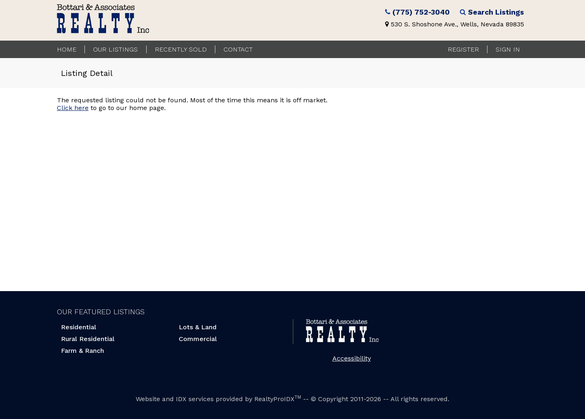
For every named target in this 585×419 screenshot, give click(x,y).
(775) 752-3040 (421, 12)
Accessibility (351, 358)
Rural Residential (88, 339)
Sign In (508, 49)
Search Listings (496, 12)
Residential (78, 327)
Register (463, 49)
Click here (73, 108)
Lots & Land (198, 327)
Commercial (198, 339)
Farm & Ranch (82, 350)
